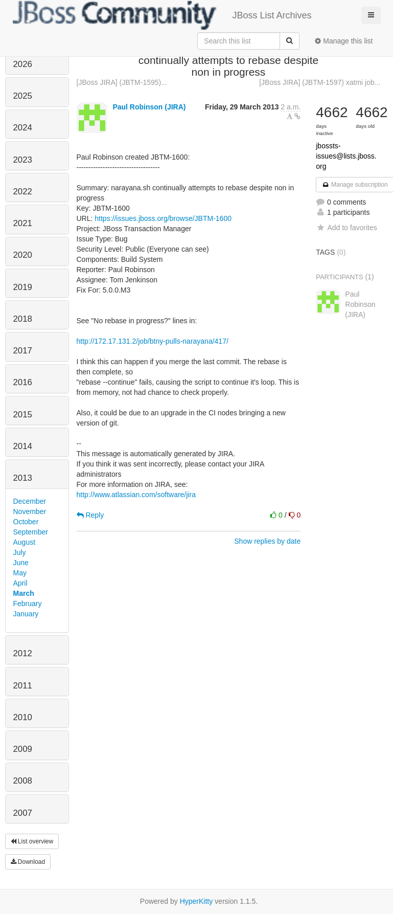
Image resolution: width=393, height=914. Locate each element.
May (20, 573)
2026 (22, 64)
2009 (22, 749)
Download (28, 861)
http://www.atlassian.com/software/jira (136, 495)
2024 (22, 127)
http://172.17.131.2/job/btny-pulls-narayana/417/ (152, 341)
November (30, 511)
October (26, 522)
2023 (22, 160)
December (30, 501)
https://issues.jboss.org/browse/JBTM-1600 (163, 218)
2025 (22, 96)
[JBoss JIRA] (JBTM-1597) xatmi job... (319, 82)
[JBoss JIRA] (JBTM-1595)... (122, 82)
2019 (22, 287)
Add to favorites (346, 228)
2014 (22, 446)
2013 (22, 478)
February (27, 603)
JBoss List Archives (162, 15)
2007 (22, 813)
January (26, 614)
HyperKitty (196, 901)
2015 (22, 414)
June (21, 563)
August (24, 542)
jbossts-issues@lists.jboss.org (346, 156)
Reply (90, 515)
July (19, 552)
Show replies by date (267, 541)
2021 (22, 223)
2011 (22, 685)
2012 (22, 653)
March (23, 593)
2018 (22, 319)
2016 (22, 382)
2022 (22, 191)
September (30, 532)
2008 (22, 781)
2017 (22, 350)
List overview (32, 841)
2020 (22, 255)
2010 (22, 717)
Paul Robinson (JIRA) (149, 107)
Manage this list (344, 41)
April (20, 583)
